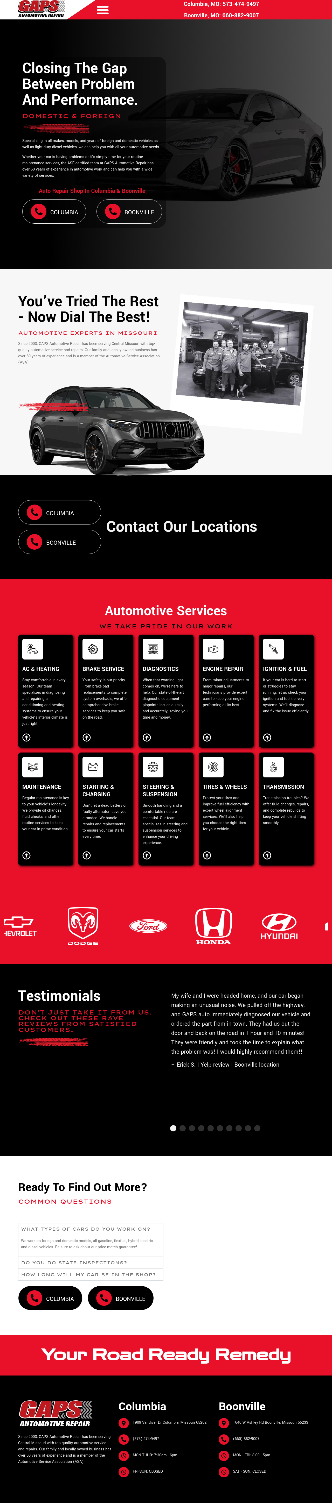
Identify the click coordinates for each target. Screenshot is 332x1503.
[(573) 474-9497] (124, 1439)
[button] (103, 9)
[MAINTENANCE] (32, 767)
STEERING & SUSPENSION (160, 791)
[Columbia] (38, 211)
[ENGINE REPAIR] (213, 649)
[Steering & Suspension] (147, 855)
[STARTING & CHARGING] (92, 767)
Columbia (64, 212)
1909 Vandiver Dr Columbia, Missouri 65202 (170, 1422)
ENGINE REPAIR (223, 669)
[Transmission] (267, 855)
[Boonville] (113, 211)
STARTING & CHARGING (98, 791)
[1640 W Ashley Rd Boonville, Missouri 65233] (224, 1423)
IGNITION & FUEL (285, 669)
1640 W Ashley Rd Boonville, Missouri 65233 (270, 1422)
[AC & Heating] (26, 737)
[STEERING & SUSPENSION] (153, 767)
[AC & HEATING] (32, 649)
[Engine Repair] (207, 737)
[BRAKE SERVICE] (92, 649)
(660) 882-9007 (246, 1439)
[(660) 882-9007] (224, 1439)
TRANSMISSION (283, 787)
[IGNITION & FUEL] (273, 649)
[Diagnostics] (147, 737)
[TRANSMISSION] (273, 767)
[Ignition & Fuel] (267, 737)
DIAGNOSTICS (161, 669)
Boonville (139, 212)
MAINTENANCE (41, 787)
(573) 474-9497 (146, 1439)
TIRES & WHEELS (225, 787)
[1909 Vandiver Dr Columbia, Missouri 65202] (124, 1423)
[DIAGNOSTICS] (153, 649)
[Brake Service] (86, 737)
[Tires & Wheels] (207, 855)
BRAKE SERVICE (103, 669)
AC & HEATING (40, 669)
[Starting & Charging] (86, 855)
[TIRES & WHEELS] (213, 767)
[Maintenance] (26, 855)
